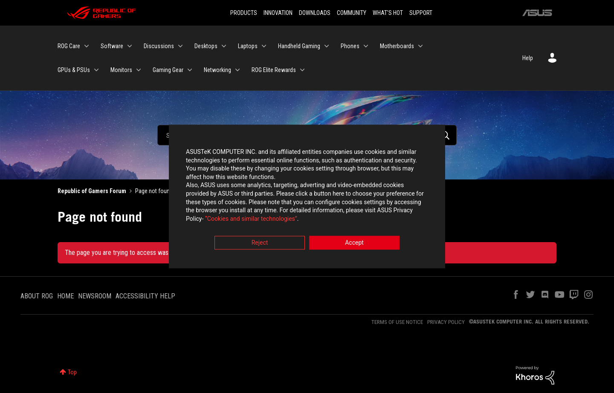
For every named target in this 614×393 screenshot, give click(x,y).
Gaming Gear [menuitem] (168, 69)
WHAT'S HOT (388, 12)
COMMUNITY (351, 12)
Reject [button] (260, 243)
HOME (65, 296)
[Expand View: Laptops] (264, 46)
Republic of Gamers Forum (92, 191)
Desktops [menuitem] (205, 46)
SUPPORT (420, 12)
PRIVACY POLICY (446, 322)
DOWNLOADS (314, 12)
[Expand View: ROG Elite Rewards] (302, 70)
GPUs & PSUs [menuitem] (74, 69)
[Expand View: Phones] (366, 46)
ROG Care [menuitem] (69, 46)
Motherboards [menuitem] (397, 46)
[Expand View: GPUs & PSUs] (96, 70)
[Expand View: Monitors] (138, 70)
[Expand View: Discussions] (180, 46)
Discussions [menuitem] (159, 46)
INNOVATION (278, 12)
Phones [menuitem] (350, 46)
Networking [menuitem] (217, 69)
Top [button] (72, 372)
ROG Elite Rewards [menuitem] (274, 69)
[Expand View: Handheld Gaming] (326, 46)
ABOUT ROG (36, 296)
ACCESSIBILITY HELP (145, 296)
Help (527, 58)
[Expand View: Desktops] (224, 46)
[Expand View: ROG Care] (86, 46)
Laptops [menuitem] (248, 46)
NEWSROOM (94, 296)
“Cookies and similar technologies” (251, 219)
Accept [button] (354, 243)
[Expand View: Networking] (237, 70)
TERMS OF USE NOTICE (397, 322)
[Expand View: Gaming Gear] (189, 70)
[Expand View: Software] (129, 46)
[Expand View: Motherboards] (420, 46)
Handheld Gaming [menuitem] (299, 46)
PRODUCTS (243, 12)
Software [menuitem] (112, 46)
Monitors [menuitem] (121, 69)
